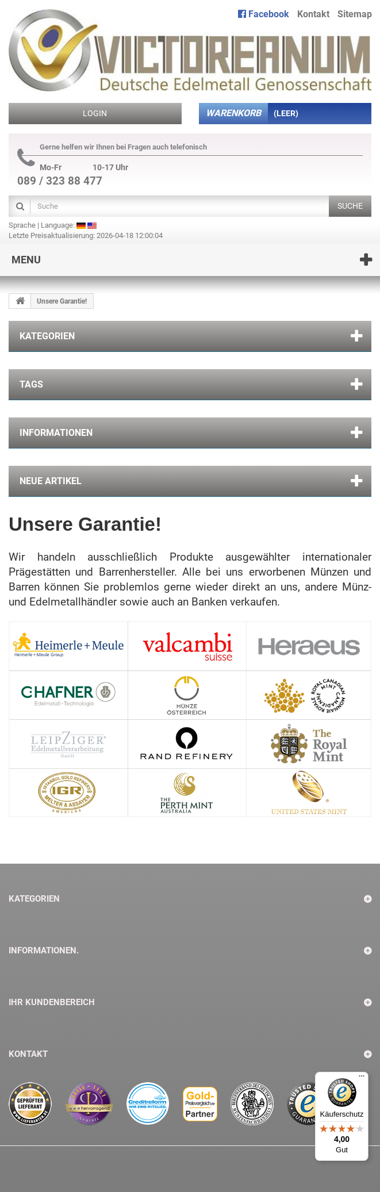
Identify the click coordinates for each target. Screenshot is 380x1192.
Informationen (56, 432)
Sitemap (354, 14)
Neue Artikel (51, 481)
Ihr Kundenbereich (52, 1002)
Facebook (263, 14)
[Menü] (362, 1079)
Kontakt (313, 14)
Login (95, 113)
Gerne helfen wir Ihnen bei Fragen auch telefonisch (112, 147)
